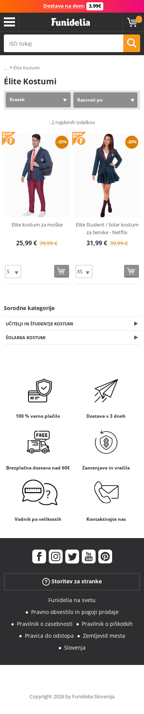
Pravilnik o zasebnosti (45, 623)
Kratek (17, 99)
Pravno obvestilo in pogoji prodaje (75, 612)
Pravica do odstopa (49, 635)
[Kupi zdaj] (61, 271)
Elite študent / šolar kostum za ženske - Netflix (107, 228)
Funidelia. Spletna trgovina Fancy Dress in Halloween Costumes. (70, 22)
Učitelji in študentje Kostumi (39, 324)
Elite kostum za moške (37, 224)
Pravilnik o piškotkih (107, 623)
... (5, 68)
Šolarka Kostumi (26, 337)
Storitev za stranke (72, 582)
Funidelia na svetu (72, 600)
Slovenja (75, 647)
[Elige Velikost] (13, 271)
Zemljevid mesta (104, 635)
